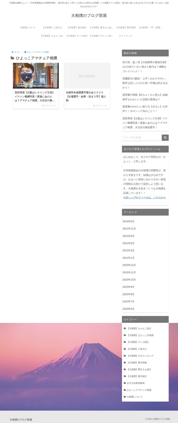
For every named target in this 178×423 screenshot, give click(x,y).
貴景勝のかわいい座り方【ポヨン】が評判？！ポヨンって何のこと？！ (145, 108)
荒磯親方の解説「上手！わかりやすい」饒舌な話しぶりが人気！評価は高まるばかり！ (145, 83)
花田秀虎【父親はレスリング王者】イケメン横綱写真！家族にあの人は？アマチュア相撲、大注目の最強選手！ (145, 123)
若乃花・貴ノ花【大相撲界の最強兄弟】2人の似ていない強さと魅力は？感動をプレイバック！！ (145, 67)
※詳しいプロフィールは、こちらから (144, 197)
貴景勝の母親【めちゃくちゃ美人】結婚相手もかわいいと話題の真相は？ (145, 97)
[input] (145, 138)
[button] (165, 138)
